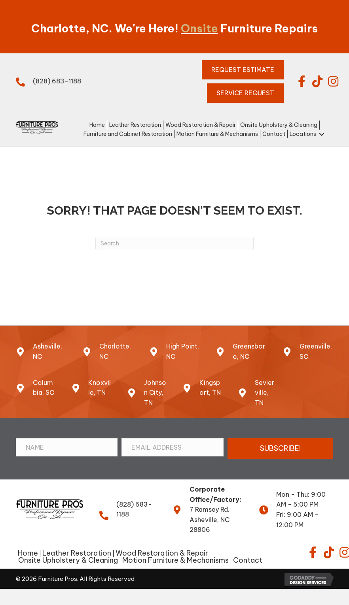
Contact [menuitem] (247, 560)
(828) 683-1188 (57, 81)
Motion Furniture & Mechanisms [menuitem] (175, 560)
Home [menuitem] (28, 553)
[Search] (174, 243)
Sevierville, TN (264, 393)
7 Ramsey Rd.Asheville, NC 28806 (210, 519)
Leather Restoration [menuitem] (76, 553)
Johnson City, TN (155, 393)
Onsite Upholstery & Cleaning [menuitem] (68, 560)
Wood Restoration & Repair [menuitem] (162, 553)
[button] (301, 81)
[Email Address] (172, 447)
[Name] (67, 447)
